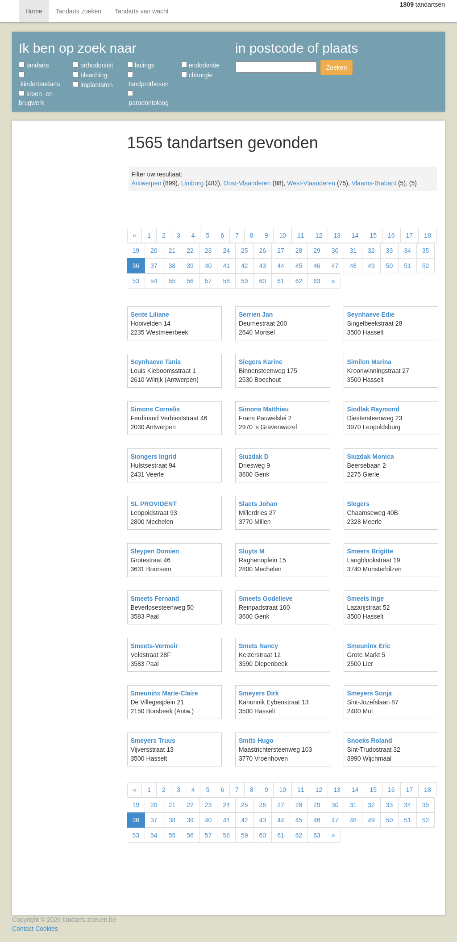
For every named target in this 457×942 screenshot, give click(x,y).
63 (316, 281)
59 (244, 281)
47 (335, 265)
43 (262, 265)
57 (208, 281)
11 (300, 235)
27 (280, 250)
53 (136, 281)
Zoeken (336, 67)
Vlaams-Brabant (374, 183)
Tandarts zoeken (78, 11)
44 (280, 265)
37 (154, 265)
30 (335, 250)
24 (226, 250)
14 (355, 235)
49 (371, 265)
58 (226, 281)
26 (262, 250)
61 (280, 281)
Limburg (192, 183)
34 (407, 250)
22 (190, 250)
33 (389, 250)
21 (172, 250)
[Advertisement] (66, 259)
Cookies (46, 928)
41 (226, 265)
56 (190, 281)
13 (337, 235)
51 (407, 265)
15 (373, 235)
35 (425, 250)
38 (172, 265)
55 (172, 281)
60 (262, 281)
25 (244, 250)
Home (33, 11)
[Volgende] (333, 281)
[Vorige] (134, 235)
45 (299, 265)
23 (208, 250)
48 (353, 265)
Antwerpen (147, 183)
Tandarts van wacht (142, 11)
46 (316, 265)
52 (425, 265)
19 (136, 250)
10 (282, 235)
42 (244, 265)
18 (427, 235)
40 (208, 265)
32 (371, 250)
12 (319, 235)
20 (154, 250)
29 (316, 250)
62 (299, 281)
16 (391, 235)
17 (409, 235)
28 (299, 250)
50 (389, 265)
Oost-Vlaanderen (247, 183)
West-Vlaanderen (311, 183)
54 (154, 281)
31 (353, 250)
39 (190, 265)
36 (136, 265)
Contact (22, 928)
